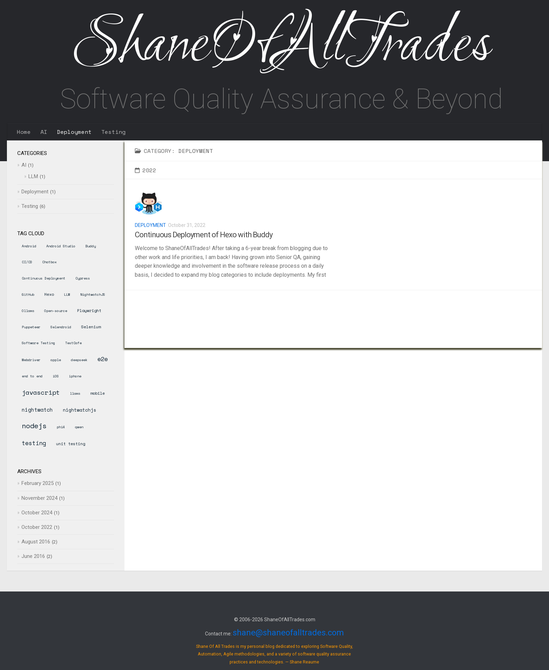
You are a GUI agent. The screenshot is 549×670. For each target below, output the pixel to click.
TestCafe (73, 343)
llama (75, 393)
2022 (145, 170)
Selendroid (60, 327)
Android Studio (60, 246)
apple (55, 359)
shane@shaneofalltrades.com (288, 632)
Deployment (74, 132)
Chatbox (49, 262)
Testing (113, 132)
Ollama (28, 310)
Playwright (89, 310)
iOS (56, 376)
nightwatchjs (79, 409)
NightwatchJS (92, 294)
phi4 (61, 427)
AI (43, 132)
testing (34, 443)
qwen (79, 427)
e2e (102, 359)
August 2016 (35, 542)
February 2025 (37, 483)
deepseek (79, 359)
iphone (75, 376)
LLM (33, 176)
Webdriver (31, 359)
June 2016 (33, 556)
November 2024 (39, 498)
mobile (97, 393)
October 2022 (36, 527)
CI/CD (27, 262)
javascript (41, 392)
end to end (32, 376)
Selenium (91, 327)
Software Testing (38, 343)
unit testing (70, 444)
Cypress (82, 278)
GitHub (28, 294)
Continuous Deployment (43, 278)
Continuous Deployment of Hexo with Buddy (203, 234)
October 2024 (36, 513)
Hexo (49, 294)
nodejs (34, 426)
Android (29, 246)
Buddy (90, 246)
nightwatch (37, 409)
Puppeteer (31, 327)
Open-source (55, 310)
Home (24, 132)
